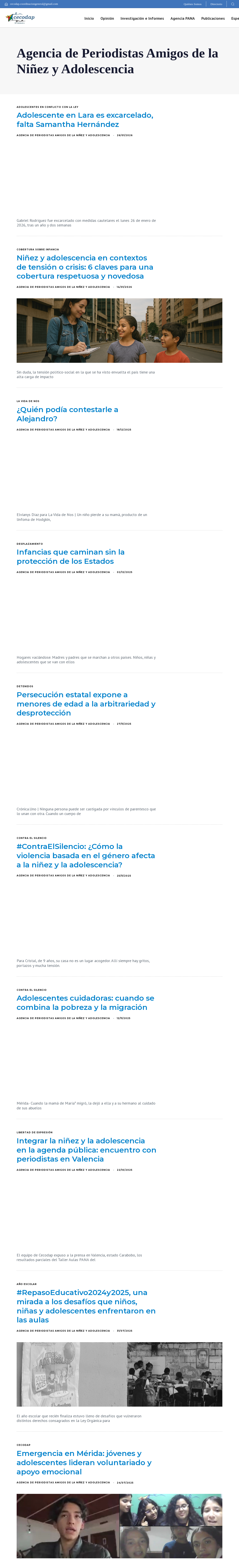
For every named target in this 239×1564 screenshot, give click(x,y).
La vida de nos (28, 401)
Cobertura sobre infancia (38, 249)
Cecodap (24, 1445)
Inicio (89, 18)
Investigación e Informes (142, 18)
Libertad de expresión (35, 1132)
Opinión (107, 18)
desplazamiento (30, 544)
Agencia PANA (182, 18)
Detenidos (25, 686)
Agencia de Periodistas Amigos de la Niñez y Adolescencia (63, 135)
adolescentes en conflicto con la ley (47, 107)
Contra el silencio (32, 838)
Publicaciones (213, 18)
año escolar (27, 1284)
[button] (232, 3)
